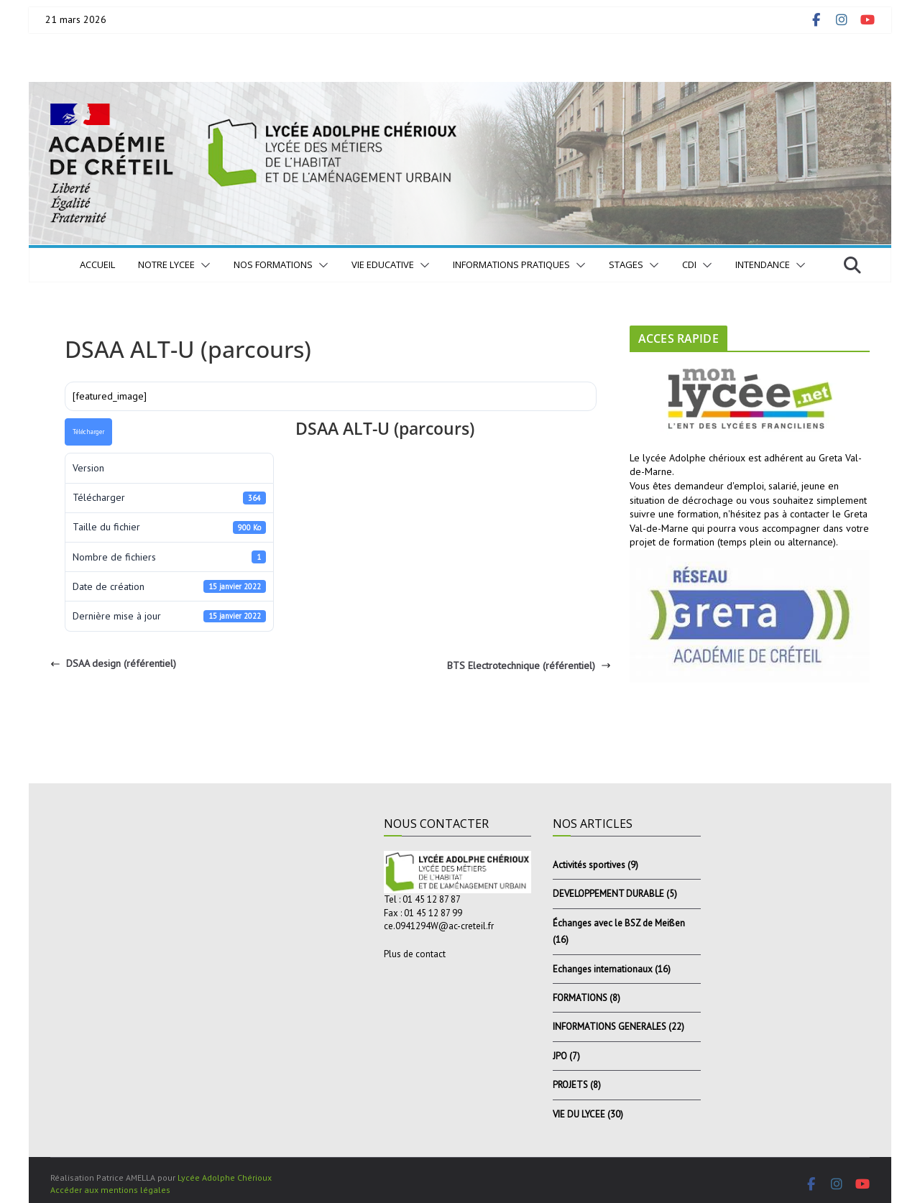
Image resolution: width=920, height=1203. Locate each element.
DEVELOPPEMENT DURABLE (608, 894)
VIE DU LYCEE (579, 1114)
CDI (689, 264)
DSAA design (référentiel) (113, 663)
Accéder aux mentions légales (110, 1189)
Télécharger (88, 431)
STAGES (626, 264)
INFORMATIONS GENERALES (609, 1026)
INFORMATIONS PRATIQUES (511, 264)
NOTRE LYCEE (166, 264)
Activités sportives (589, 865)
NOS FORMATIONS (273, 264)
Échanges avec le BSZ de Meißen (619, 923)
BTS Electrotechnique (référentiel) (529, 665)
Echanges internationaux (603, 969)
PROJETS (570, 1085)
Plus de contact (415, 954)
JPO (560, 1056)
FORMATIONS (580, 998)
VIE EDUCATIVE (382, 264)
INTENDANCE (762, 264)
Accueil (97, 264)
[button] (203, 265)
